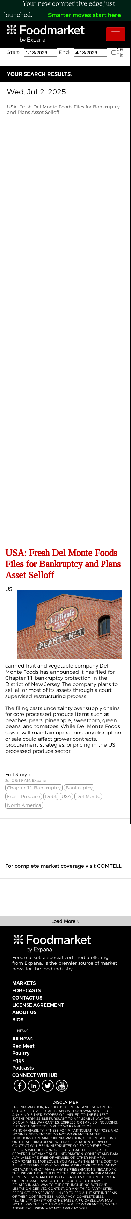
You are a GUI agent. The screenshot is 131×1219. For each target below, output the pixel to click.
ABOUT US (24, 1012)
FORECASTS (26, 990)
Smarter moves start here (84, 15)
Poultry (21, 1053)
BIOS (17, 1020)
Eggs (18, 1060)
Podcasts (23, 1068)
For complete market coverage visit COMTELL (63, 866)
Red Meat (23, 1046)
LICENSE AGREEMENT (38, 1005)
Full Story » (17, 774)
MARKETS (24, 983)
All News (22, 1038)
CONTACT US (27, 998)
